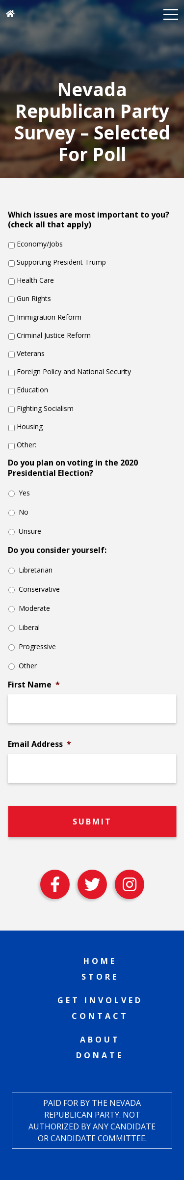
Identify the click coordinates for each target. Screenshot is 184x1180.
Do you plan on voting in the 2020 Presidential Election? (73, 468)
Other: (26, 444)
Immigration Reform (49, 317)
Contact (100, 1016)
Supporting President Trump (61, 262)
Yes (24, 492)
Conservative (39, 589)
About (100, 1039)
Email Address (39, 744)
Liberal (29, 627)
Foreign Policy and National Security (74, 371)
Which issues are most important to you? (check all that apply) (88, 220)
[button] (170, 14)
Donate (100, 1055)
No (23, 512)
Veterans (31, 353)
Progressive (37, 646)
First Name (34, 685)
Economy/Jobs (40, 243)
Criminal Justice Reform (54, 335)
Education (32, 389)
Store (100, 976)
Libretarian (36, 570)
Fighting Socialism (45, 408)
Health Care (35, 280)
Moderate (34, 608)
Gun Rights (34, 298)
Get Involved (100, 1000)
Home (100, 961)
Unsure (30, 531)
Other (28, 665)
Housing (30, 426)
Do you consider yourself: (57, 550)
